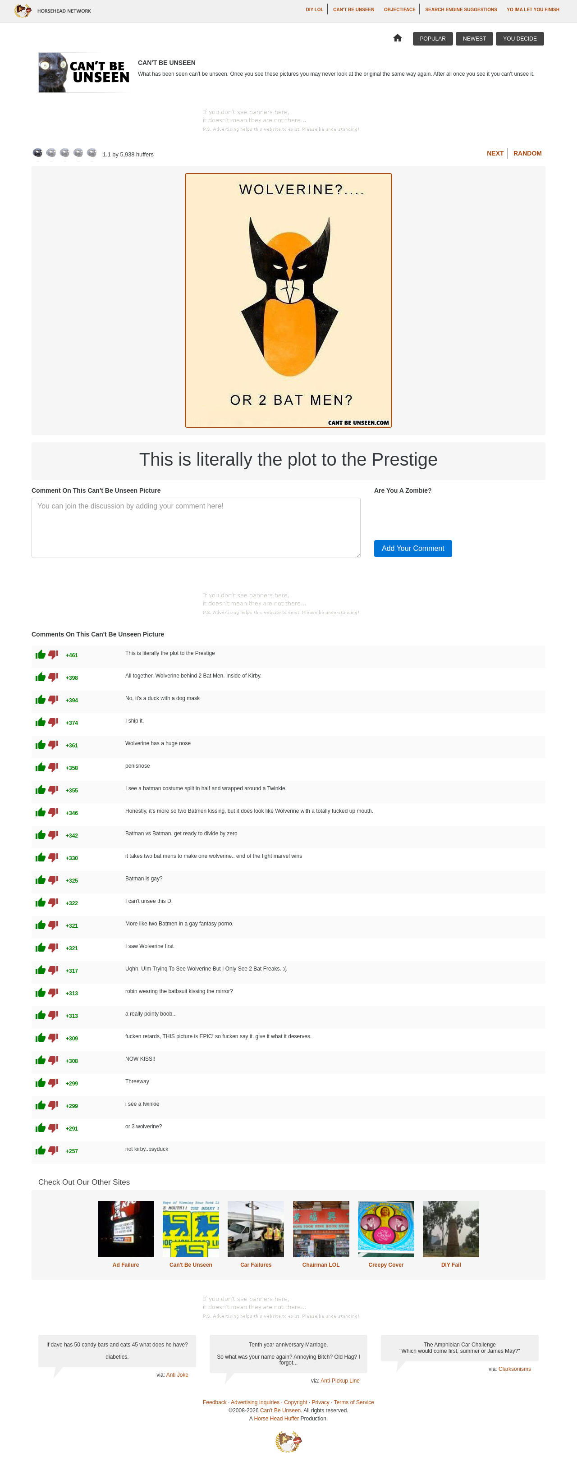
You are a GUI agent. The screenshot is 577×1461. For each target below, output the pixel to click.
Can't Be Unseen (353, 9)
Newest (474, 39)
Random (527, 153)
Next (495, 153)
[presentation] (442, 515)
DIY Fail (451, 1265)
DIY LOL (314, 9)
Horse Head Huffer (276, 1418)
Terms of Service (354, 1402)
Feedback (215, 1402)
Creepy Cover (385, 1265)
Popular (433, 39)
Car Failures (255, 1265)
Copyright (295, 1402)
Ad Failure (126, 1265)
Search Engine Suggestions (461, 9)
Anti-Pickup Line (340, 1381)
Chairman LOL (321, 1265)
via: (161, 1375)
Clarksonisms (515, 1369)
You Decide (520, 39)
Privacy (321, 1402)
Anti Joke (177, 1375)
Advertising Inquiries (255, 1402)
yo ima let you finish (533, 9)
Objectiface (400, 9)
